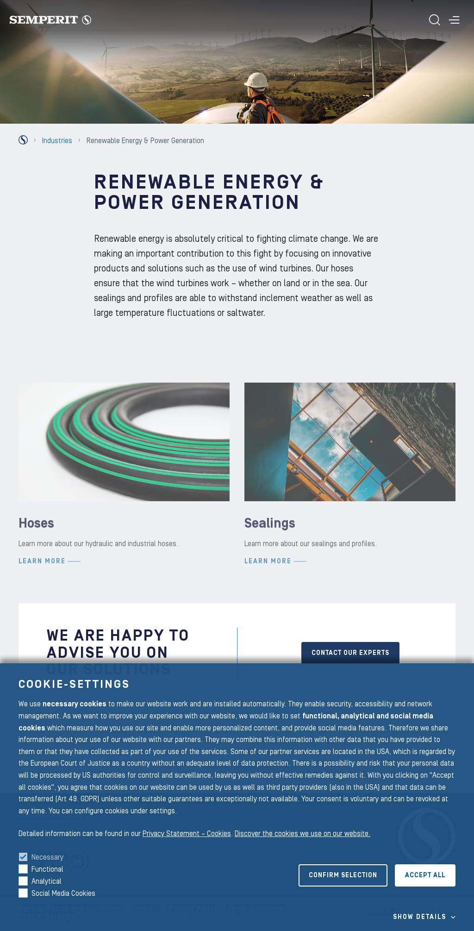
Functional (47, 869)
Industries (57, 141)
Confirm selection (343, 875)
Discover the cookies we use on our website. (302, 834)
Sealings (269, 548)
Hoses (36, 548)
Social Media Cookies (63, 893)
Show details (419, 917)
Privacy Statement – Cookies (187, 834)
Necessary (47, 857)
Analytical (46, 881)
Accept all (425, 875)
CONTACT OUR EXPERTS (350, 653)
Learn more (42, 585)
